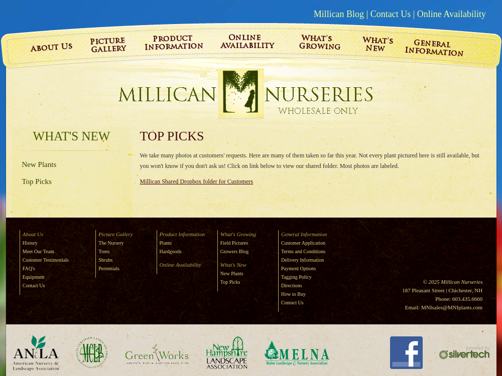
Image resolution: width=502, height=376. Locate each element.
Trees (103, 251)
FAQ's (29, 268)
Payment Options (298, 268)
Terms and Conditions (303, 251)
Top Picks (37, 181)
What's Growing (238, 234)
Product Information (182, 234)
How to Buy (293, 294)
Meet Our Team (38, 251)
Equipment (34, 277)
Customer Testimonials (46, 260)
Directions (291, 285)
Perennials (108, 268)
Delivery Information (302, 260)
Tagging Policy (296, 277)
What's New (71, 136)
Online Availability (451, 14)
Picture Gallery (115, 234)
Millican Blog (339, 14)
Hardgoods (171, 251)
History (30, 243)
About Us (33, 234)
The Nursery (110, 243)
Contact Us (390, 14)
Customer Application (303, 243)
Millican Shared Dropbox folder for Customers (197, 181)
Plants (166, 243)
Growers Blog (234, 251)
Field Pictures (234, 243)
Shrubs (105, 260)
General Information (304, 234)
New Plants (39, 164)
